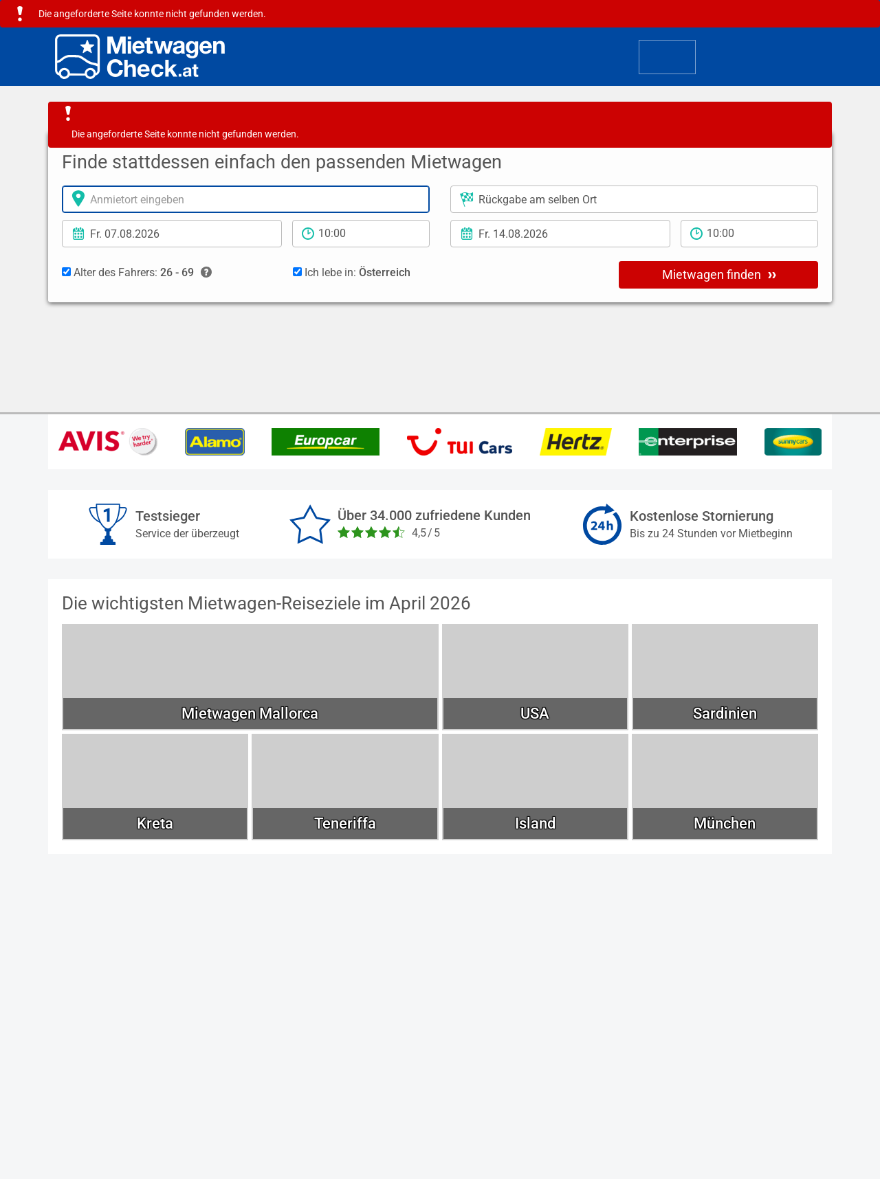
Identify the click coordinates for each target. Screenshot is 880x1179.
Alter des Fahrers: (137, 273)
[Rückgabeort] (634, 199)
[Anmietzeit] (361, 233)
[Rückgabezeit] (749, 233)
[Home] (140, 56)
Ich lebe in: (351, 272)
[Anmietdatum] (172, 233)
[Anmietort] (246, 199)
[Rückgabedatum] (560, 233)
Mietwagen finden (719, 274)
